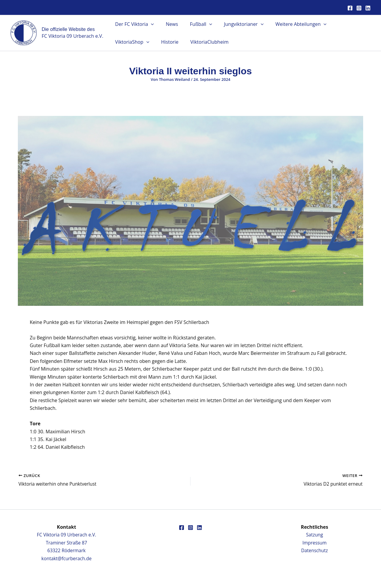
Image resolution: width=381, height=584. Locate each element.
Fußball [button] (195, 24)
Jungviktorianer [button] (235, 24)
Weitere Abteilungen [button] (290, 24)
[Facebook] (350, 8)
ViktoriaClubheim (160, 42)
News (168, 24)
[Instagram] (359, 8)
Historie (122, 42)
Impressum (314, 542)
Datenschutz (314, 550)
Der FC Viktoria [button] (133, 24)
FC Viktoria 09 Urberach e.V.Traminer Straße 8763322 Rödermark (66, 542)
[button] (150, 24)
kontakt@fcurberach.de (66, 558)
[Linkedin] (368, 8)
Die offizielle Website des (68, 29)
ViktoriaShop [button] (342, 24)
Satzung (314, 534)
